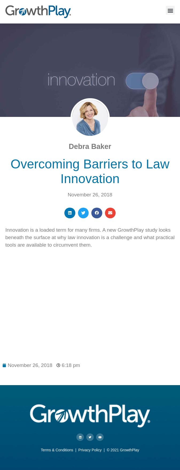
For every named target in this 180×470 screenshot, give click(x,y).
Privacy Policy (89, 450)
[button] (170, 10)
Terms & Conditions (57, 450)
